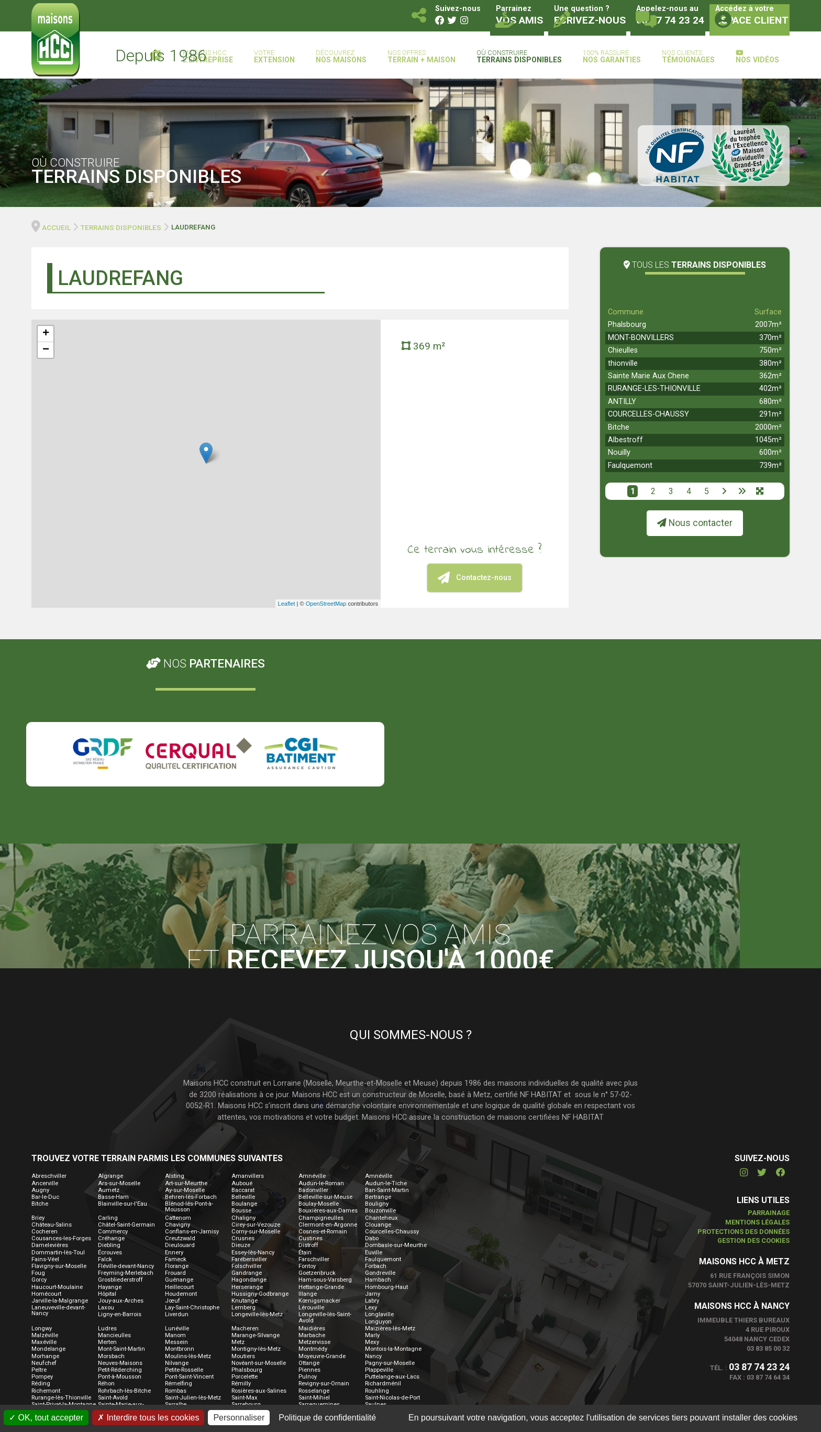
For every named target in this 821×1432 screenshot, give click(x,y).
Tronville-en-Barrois (391, 1307)
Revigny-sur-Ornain (323, 1259)
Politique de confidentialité (327, 1417)
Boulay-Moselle (318, 1079)
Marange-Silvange (255, 1210)
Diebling (109, 1121)
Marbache (311, 1210)
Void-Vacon (180, 1335)
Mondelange (48, 1224)
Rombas (175, 1266)
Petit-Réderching (120, 1245)
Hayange (109, 1162)
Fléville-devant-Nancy (126, 1141)
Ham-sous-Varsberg (325, 1155)
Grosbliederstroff (120, 1155)
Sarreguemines (319, 1279)
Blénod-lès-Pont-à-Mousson (189, 1082)
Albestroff (625, 439)
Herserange (247, 1162)
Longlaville (379, 1190)
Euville (373, 1127)
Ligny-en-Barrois (119, 1190)
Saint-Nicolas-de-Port (392, 1273)
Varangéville (381, 1314)
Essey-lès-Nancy (252, 1127)
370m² (770, 337)
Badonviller (313, 1065)
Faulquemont (630, 465)
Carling (108, 1093)
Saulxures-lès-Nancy (192, 1287)
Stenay (307, 1294)
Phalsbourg (627, 324)
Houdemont (181, 1169)
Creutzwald (180, 1114)
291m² (770, 414)
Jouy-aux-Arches (120, 1176)
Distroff (308, 1121)
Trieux (307, 1307)
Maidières (311, 1203)
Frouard (175, 1148)
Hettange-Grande (321, 1162)
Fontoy (307, 1141)
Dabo (372, 1114)
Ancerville (44, 1058)
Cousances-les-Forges (61, 1114)
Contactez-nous (475, 578)
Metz (238, 1218)
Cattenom (178, 1093)
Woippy (374, 1335)
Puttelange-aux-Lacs (392, 1252)
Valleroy (175, 1314)
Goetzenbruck (317, 1148)
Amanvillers (247, 1051)
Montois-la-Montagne (393, 1224)
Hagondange (249, 1155)
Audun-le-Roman (321, 1058)
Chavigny (177, 1100)
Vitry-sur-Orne (116, 1335)
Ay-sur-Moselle (185, 1065)
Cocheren (44, 1106)
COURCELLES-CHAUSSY (648, 414)
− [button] (45, 350)
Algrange (110, 1051)
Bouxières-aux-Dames (328, 1086)
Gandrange (246, 1148)
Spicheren (244, 1294)
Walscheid (312, 1335)
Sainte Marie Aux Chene (648, 375)
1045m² (768, 439)
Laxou (106, 1183)
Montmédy (312, 1224)
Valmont (242, 1314)
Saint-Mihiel (314, 1273)
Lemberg (243, 1183)
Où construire (519, 57)
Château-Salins (51, 1100)
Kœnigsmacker (319, 1176)
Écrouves (110, 1127)
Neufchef (44, 1238)
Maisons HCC (208, 57)
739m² (770, 465)
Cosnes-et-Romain (322, 1106)
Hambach (378, 1155)
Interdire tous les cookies (148, 1417)
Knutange (244, 1176)
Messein (176, 1218)
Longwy (41, 1203)
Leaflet (286, 603)
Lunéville (177, 1203)
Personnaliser (238, 1417)
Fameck (175, 1134)
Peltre (39, 1245)
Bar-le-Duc (45, 1072)
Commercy (113, 1106)
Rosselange (313, 1266)
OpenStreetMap (326, 603)
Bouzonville (380, 1086)
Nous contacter (695, 523)
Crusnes (242, 1114)
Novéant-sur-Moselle (258, 1238)
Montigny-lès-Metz (256, 1224)
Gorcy (39, 1155)
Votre (274, 57)
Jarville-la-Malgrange (59, 1176)
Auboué (241, 1058)
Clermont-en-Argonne (327, 1100)
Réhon (106, 1259)
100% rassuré (612, 57)
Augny (40, 1065)
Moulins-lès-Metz (188, 1231)
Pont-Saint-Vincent (189, 1252)
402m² (770, 388)
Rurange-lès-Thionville (61, 1273)
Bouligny (377, 1079)
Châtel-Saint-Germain (126, 1100)
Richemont (45, 1266)
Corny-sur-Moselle (255, 1106)
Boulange (244, 1079)
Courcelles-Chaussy (392, 1106)
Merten (107, 1218)
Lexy (371, 1183)
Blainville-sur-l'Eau (122, 1079)
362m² (770, 375)
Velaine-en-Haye (119, 1321)
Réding (40, 1259)
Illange (307, 1169)
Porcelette (244, 1252)
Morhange (45, 1231)
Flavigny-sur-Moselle (58, 1141)
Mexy (372, 1218)
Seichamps (380, 1287)
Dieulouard (180, 1121)
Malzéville (44, 1210)
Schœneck (245, 1287)
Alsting (174, 1051)
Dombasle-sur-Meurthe (396, 1121)
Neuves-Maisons (120, 1238)
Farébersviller (249, 1134)
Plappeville (379, 1245)
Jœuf (172, 1176)
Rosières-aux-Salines (258, 1266)
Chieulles (623, 350)
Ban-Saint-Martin (387, 1065)
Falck (105, 1134)
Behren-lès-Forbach (191, 1072)
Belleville (243, 1072)
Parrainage (769, 1088)
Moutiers (243, 1231)
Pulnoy (307, 1252)
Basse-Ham (113, 1072)
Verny (239, 1321)
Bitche (618, 427)
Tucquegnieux (51, 1314)
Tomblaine (112, 1307)
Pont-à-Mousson (119, 1252)
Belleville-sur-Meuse (325, 1072)
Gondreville (380, 1148)
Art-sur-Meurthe (186, 1058)
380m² (770, 363)
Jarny (372, 1169)
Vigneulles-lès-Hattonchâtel (318, 1324)
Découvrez (341, 57)
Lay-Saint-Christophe (192, 1183)
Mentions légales (757, 1097)
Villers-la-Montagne (391, 1321)
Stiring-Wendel (384, 1294)
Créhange (111, 1114)
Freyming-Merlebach (125, 1148)
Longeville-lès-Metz (257, 1190)
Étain (305, 1127)
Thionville (378, 1300)
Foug (38, 1148)
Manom (175, 1210)
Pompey (42, 1252)
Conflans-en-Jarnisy (192, 1106)
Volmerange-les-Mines (261, 1335)
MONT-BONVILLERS (641, 337)
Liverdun (176, 1190)
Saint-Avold (113, 1273)
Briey (38, 1093)
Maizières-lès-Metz (390, 1203)
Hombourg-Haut (386, 1162)
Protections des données (743, 1107)
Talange (42, 1300)
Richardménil (383, 1259)
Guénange (179, 1155)
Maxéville (44, 1218)
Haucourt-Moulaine (57, 1162)
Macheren (245, 1203)
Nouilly (619, 452)
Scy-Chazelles (317, 1287)
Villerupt (42, 1335)
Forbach (375, 1141)
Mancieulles (114, 1210)
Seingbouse (47, 1294)
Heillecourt (179, 1162)
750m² (770, 350)
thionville (623, 363)
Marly (372, 1210)
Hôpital (107, 1169)
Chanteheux (381, 1093)
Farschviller (313, 1134)
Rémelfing (178, 1259)
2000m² (768, 427)
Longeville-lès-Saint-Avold (324, 1193)
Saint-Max (244, 1273)
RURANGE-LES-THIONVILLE (654, 388)
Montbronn (179, 1224)
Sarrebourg (246, 1279)
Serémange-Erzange (125, 1294)
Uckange (110, 1314)
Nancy (373, 1231)
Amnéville (312, 1051)
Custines (310, 1114)
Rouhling (377, 1266)
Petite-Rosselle (184, 1245)
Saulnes (375, 1279)
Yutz (104, 1342)
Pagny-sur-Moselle (390, 1238)
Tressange (245, 1307)
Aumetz (108, 1065)
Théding (176, 1300)
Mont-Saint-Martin (121, 1224)
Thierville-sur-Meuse (258, 1300)
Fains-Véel (45, 1134)
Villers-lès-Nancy (387, 1328)
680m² (770, 401)
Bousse (241, 1086)
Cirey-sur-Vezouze (255, 1100)
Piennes (309, 1245)
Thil (303, 1300)
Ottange (308, 1238)
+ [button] (45, 334)
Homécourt (46, 1169)
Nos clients (688, 57)
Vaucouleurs (48, 1321)
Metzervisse (314, 1218)
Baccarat (242, 1065)
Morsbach (111, 1231)
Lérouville (311, 1183)
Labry (372, 1176)
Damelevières (49, 1121)
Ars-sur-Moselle (119, 1058)
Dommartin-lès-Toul (58, 1127)
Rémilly (241, 1259)
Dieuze (240, 1121)
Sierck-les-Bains (186, 1294)
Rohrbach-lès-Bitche (124, 1266)
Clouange (378, 1100)
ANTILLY (622, 401)
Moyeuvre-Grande (322, 1231)
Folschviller (246, 1141)
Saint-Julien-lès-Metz (193, 1273)
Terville (107, 1300)
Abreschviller (48, 1051)
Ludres (107, 1203)
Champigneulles (320, 1093)
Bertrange (378, 1072)
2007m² (768, 324)
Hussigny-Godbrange (260, 1169)
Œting (173, 1342)
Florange (176, 1141)
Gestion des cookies (753, 1116)
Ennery (174, 1127)
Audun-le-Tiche (386, 1058)
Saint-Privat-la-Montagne (63, 1279)
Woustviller (46, 1342)
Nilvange (176, 1238)
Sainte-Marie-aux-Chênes (121, 1282)
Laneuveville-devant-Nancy (58, 1186)
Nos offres (421, 57)
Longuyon (378, 1197)
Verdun (175, 1321)
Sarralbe (175, 1279)
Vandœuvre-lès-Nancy (328, 1314)
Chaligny (243, 1093)
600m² (770, 452)
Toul (170, 1307)
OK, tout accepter (46, 1417)
